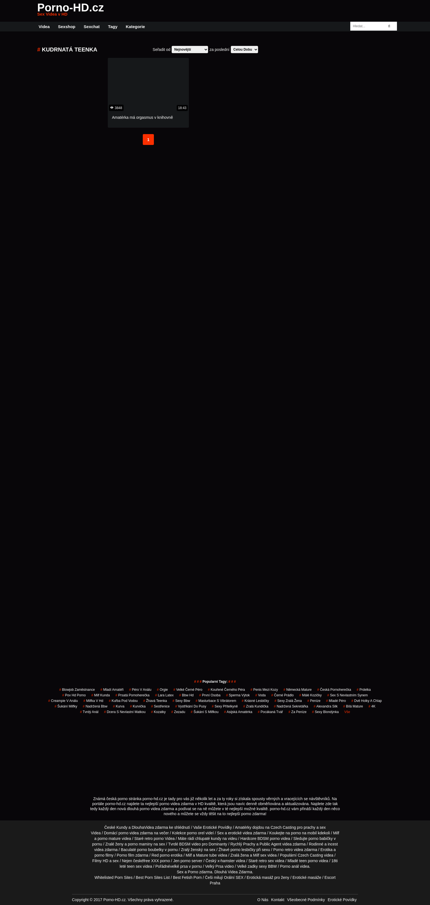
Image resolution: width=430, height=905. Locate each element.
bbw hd (186, 695)
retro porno (154, 838)
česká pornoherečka (334, 690)
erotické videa (240, 833)
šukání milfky (66, 706)
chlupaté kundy (208, 838)
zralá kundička (255, 706)
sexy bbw (181, 701)
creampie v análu (63, 701)
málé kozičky (310, 695)
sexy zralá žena (288, 701)
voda (260, 695)
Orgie (162, 690)
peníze (313, 701)
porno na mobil (304, 833)
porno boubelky (150, 849)
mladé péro (336, 701)
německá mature (297, 690)
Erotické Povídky (342, 899)
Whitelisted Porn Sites (113, 877)
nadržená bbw (95, 706)
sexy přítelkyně (225, 706)
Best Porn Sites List (153, 877)
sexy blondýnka (325, 712)
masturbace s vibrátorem (216, 701)
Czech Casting (283, 827)
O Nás (262, 899)
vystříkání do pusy (190, 706)
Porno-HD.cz (70, 11)
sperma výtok (238, 695)
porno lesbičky (243, 849)
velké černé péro (187, 690)
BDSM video (190, 844)
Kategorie (135, 26)
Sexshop (67, 26)
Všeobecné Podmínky (306, 899)
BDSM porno (269, 838)
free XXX (151, 861)
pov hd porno (74, 695)
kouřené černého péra (226, 690)
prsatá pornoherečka (132, 695)
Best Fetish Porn (187, 877)
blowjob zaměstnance (77, 690)
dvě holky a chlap (366, 701)
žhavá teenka (155, 701)
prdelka (364, 690)
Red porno (161, 855)
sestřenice (160, 706)
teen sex (134, 866)
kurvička (138, 706)
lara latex (164, 695)
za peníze (298, 712)
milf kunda (100, 695)
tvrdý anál (89, 712)
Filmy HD (100, 861)
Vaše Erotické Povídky (212, 827)
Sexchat (92, 26)
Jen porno (181, 861)
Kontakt (277, 899)
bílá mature (353, 706)
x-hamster (226, 861)
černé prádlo (282, 695)
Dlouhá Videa (226, 872)
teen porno (308, 861)
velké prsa (179, 866)
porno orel (195, 833)
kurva (118, 706)
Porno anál (289, 866)
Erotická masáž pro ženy (268, 877)
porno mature (109, 838)
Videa (44, 26)
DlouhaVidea (143, 827)
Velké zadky (247, 866)
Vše (347, 712)
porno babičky (320, 838)
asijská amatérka (238, 712)
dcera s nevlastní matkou (124, 712)
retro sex (266, 861)
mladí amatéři (111, 690)
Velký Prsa (214, 866)
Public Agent (270, 844)
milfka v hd (93, 701)
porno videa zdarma (135, 833)
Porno (193, 872)
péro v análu (140, 690)
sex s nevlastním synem (347, 695)
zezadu (178, 712)
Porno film (125, 855)
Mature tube (206, 855)
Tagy (113, 26)
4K (372, 706)
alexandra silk (326, 706)
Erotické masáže (306, 877)
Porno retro (283, 849)
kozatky (158, 712)
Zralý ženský (192, 849)
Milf (256, 855)
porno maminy (140, 844)
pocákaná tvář (270, 712)
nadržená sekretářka (291, 706)
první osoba (210, 695)
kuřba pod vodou (123, 701)
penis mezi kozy (264, 690)
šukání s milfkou (205, 712)
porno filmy (103, 855)
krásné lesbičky (255, 701)
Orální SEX (233, 877)
